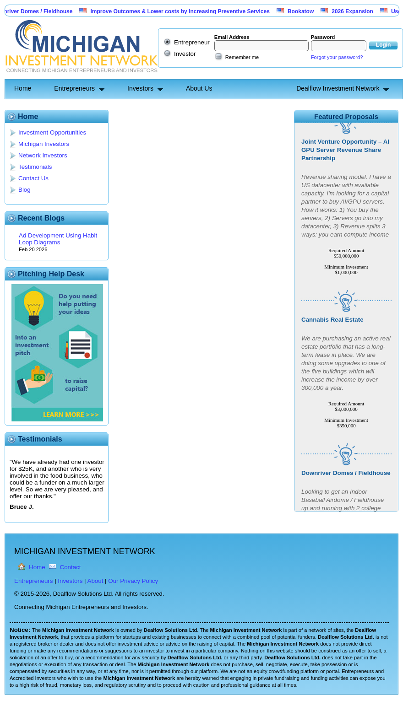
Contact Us (33, 178)
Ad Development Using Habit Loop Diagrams (58, 239)
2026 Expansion (355, 11)
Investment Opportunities (52, 132)
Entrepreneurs (74, 88)
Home (22, 88)
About (95, 580)
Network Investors (42, 155)
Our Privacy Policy (133, 580)
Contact (70, 567)
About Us (199, 88)
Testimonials (35, 166)
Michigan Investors (43, 143)
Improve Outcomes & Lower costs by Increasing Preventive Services (183, 11)
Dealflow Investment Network (337, 88)
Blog (24, 189)
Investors (140, 88)
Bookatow (304, 11)
